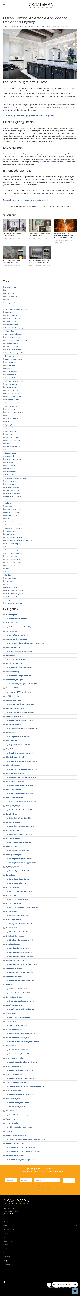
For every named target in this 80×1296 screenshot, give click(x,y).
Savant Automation (11, 522)
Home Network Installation (15, 781)
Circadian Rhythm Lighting (14, 328)
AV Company (9, 312)
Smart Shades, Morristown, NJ (19, 1115)
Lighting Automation (15, 200)
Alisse (7, 300)
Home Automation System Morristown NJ (23, 777)
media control (10, 468)
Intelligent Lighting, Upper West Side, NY (23, 810)
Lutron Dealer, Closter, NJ (17, 883)
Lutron (7, 443)
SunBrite (8, 575)
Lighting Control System (13, 440)
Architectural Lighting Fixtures (16, 639)
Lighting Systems (12, 867)
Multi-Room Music (11, 481)
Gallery (5, 1253)
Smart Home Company (13, 544)
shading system (10, 534)
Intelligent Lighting (12, 806)
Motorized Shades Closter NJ (19, 948)
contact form (43, 193)
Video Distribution (11, 587)
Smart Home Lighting (13, 1074)
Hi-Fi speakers (10, 365)
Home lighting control (12, 403)
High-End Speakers (12, 765)
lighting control (8, 107)
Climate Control (10, 331)
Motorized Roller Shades (14, 936)
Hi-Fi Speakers (10, 362)
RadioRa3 (8, 506)
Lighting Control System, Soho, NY (20, 859)
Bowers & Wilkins (11, 315)
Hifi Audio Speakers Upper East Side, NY (23, 728)
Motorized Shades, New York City (20, 956)
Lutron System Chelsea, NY (12, 238)
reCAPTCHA (40, 1185)
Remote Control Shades (13, 509)
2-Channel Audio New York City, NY (21, 627)
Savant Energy (11, 1021)
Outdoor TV (10, 985)
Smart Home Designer (13, 1066)
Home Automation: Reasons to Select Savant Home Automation (40, 261)
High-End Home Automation (14, 381)
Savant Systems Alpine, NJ (12, 265)
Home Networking (11, 406)
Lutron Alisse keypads (12, 447)
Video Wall (9, 1131)
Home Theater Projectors (14, 798)
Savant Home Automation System (17, 1038)
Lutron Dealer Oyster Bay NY (19, 879)
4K (6, 290)
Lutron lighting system (13, 128)
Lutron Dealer (9, 450)
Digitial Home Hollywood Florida (16, 353)
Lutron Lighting (10, 456)
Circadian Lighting (11, 325)
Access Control (10, 293)
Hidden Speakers (11, 371)
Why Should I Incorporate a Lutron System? (12, 234)
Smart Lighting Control (13, 562)
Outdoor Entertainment (13, 493)
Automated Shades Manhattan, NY (21, 651)
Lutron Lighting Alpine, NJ (18, 899)
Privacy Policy (46, 1188)
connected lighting (11, 343)
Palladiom (8, 503)
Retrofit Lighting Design (14, 1005)
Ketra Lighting (11, 814)
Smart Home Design (12, 547)
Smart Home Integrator (13, 550)
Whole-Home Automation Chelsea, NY (22, 1147)
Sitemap (64, 1287)
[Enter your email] (47, 1180)
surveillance (9, 581)
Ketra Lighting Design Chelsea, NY (21, 826)
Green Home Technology (13, 359)
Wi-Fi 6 (7, 600)
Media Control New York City (19, 932)
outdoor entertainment (13, 490)
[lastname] (26, 1180)
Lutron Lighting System (11, 26)
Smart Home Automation (13, 537)
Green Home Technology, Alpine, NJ (21, 720)
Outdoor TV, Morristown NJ (18, 989)
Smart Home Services (13, 1090)
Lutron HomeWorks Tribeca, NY (20, 891)
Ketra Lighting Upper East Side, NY (21, 818)
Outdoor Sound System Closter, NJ (21, 981)
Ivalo (6, 415)
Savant (7, 519)
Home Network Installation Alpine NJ (21, 785)
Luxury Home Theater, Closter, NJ (20, 924)
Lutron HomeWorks (12, 887)
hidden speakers (11, 375)
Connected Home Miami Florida (16, 340)
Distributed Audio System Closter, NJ (21, 712)
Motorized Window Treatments (15, 478)
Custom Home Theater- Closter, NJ (21, 704)
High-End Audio (10, 378)
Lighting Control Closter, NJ (18, 850)
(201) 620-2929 (8, 1214)
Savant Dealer (11, 1013)
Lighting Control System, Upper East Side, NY (24, 863)
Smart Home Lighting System (16, 1082)
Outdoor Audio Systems (14, 968)
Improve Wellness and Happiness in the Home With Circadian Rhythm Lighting (63, 235)
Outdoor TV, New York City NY (19, 993)
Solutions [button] (40, 1233)
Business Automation (12, 318)
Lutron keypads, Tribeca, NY (19, 619)
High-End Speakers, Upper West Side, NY (23, 769)
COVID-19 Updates (11, 346)
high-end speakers (11, 384)
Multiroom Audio (10, 484)
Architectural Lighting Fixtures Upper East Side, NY (26, 643)
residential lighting (48, 162)
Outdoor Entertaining (12, 487)
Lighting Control (29, 200)
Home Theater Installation (14, 412)
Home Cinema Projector (13, 393)
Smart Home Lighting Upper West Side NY (23, 1078)
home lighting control (12, 400)
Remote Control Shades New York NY (22, 1001)
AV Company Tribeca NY (17, 659)
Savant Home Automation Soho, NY (21, 1033)
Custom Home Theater (13, 350)
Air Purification (11, 631)
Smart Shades (10, 565)
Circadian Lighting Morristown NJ (20, 676)
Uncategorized (11, 1119)
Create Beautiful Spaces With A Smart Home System (39, 234)
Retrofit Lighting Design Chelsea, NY (21, 1009)
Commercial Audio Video (13, 334)
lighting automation (11, 428)
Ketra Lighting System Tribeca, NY (21, 834)
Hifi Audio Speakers (12, 724)
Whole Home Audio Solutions (16, 1135)
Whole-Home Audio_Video (14, 594)
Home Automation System (15, 773)
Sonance (8, 569)
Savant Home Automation (14, 525)
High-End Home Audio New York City (21, 753)
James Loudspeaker (12, 418)
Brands (40, 1237)
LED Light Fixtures (12, 838)
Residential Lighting (42, 200)
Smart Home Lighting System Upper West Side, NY (26, 1086)
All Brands (8, 1241)
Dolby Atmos (9, 356)
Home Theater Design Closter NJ (20, 794)
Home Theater (10, 409)
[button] (4, 5)
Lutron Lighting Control (13, 459)
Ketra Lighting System (13, 830)
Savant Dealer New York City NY (20, 1017)
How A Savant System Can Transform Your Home (12, 261)
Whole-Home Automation (13, 597)
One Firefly (57, 1287)
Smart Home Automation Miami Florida (18, 540)
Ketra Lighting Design (13, 822)
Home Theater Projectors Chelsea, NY (22, 802)
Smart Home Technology (13, 559)
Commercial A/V (12, 688)
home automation (11, 387)
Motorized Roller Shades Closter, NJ (21, 940)
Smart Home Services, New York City (21, 1094)
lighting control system (12, 437)
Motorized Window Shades (15, 960)
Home (5, 1221)
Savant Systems (10, 531)
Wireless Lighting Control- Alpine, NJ (21, 1160)
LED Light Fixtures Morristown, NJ (20, 842)
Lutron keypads (10, 453)
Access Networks (11, 296)
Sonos (7, 572)
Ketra (7, 422)
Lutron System (11, 911)
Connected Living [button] (40, 1229)
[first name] (11, 1180)
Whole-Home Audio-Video (14, 590)
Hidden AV (8, 368)
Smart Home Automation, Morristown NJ (23, 1062)
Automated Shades (12, 306)
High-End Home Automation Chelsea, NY (23, 761)
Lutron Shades (10, 462)
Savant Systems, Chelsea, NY (19, 1054)
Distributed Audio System (15, 708)
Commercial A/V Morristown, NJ (20, 692)
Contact (6, 1265)
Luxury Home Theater (13, 920)
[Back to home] (41, 5)
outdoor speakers (11, 500)
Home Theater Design (13, 789)
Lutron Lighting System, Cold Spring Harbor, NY (35, 26)
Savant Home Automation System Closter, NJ (24, 1042)
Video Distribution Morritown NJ (20, 1127)
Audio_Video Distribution (13, 303)
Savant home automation (13, 528)
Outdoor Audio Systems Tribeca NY (21, 972)
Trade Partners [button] (40, 1249)
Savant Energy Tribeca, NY (18, 1025)
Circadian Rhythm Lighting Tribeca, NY (22, 684)
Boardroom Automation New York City (22, 667)
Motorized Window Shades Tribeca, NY (22, 964)
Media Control (10, 465)
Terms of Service (56, 1188)
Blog (5, 1261)
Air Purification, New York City (19, 635)
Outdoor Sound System (13, 497)
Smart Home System (12, 556)
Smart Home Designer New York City (21, 1070)
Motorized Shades (11, 475)
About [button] (40, 1225)
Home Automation (11, 390)
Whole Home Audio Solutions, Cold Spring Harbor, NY (27, 1139)
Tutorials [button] (40, 1257)
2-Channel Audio (10, 287)
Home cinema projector (13, 397)
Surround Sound (10, 578)
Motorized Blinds (10, 472)
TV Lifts (7, 584)
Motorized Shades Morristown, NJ (20, 952)
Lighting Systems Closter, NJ (19, 871)
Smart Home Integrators (13, 553)
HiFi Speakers (11, 733)
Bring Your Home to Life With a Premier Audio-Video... (58, 206)
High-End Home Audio (13, 749)
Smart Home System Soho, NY (39, 238)
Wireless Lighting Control (13, 603)
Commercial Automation (13, 337)
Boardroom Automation (14, 663)
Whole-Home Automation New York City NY (24, 1151)
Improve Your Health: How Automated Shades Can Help (22, 206)
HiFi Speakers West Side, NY (19, 737)
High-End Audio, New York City (19, 745)
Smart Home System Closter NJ (20, 1103)
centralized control (11, 321)
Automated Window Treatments (16, 309)
